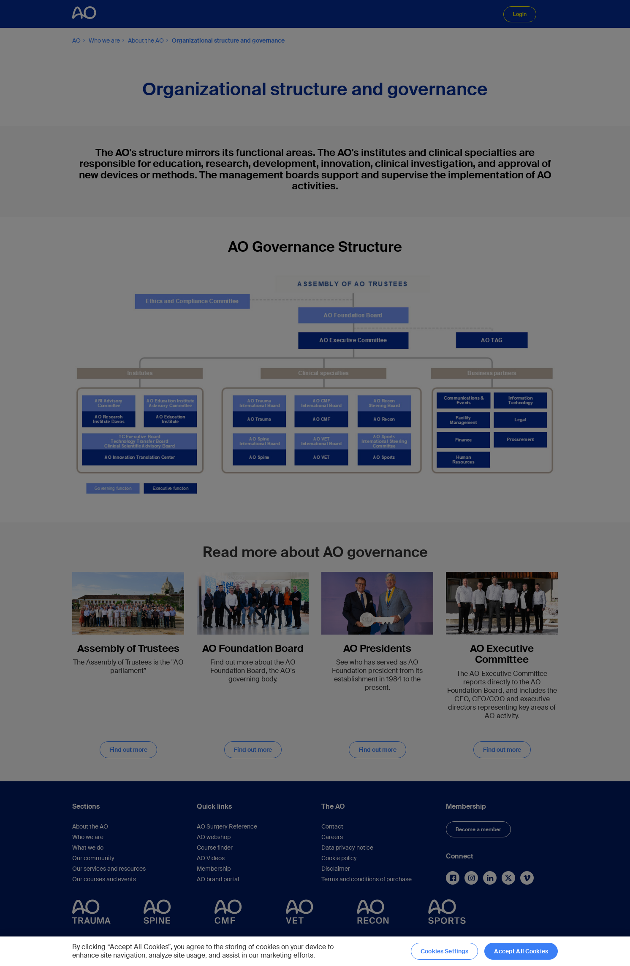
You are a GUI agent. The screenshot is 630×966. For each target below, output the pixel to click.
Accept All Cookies (521, 951)
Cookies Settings (444, 951)
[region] (315, 951)
